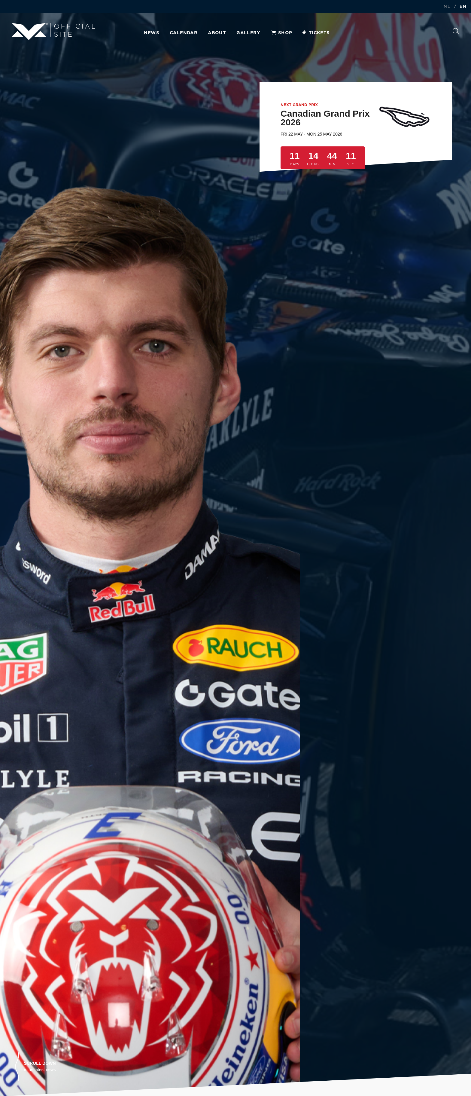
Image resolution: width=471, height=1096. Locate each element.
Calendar (183, 33)
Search (456, 31)
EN (463, 7)
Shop (281, 33)
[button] (35, 1066)
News (151, 33)
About (217, 33)
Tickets (315, 33)
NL (447, 7)
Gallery (248, 33)
